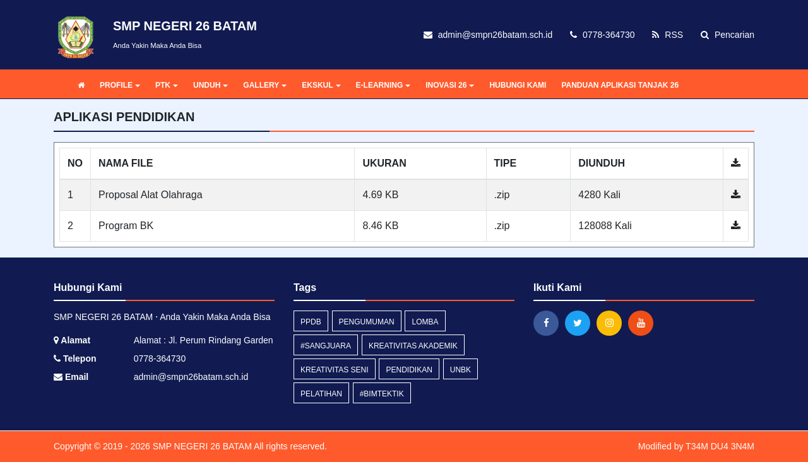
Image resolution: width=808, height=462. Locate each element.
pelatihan (321, 393)
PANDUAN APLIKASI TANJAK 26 (620, 85)
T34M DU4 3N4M (720, 446)
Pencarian (727, 35)
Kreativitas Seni (334, 369)
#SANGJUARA (325, 345)
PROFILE (120, 85)
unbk (460, 369)
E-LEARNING (383, 85)
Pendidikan (409, 369)
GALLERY (265, 85)
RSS (667, 35)
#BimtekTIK (382, 393)
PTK (166, 85)
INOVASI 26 (449, 85)
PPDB (310, 321)
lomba (425, 321)
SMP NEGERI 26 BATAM (201, 446)
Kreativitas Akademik (413, 345)
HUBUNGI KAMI (517, 85)
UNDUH (210, 85)
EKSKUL (321, 85)
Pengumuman (367, 321)
